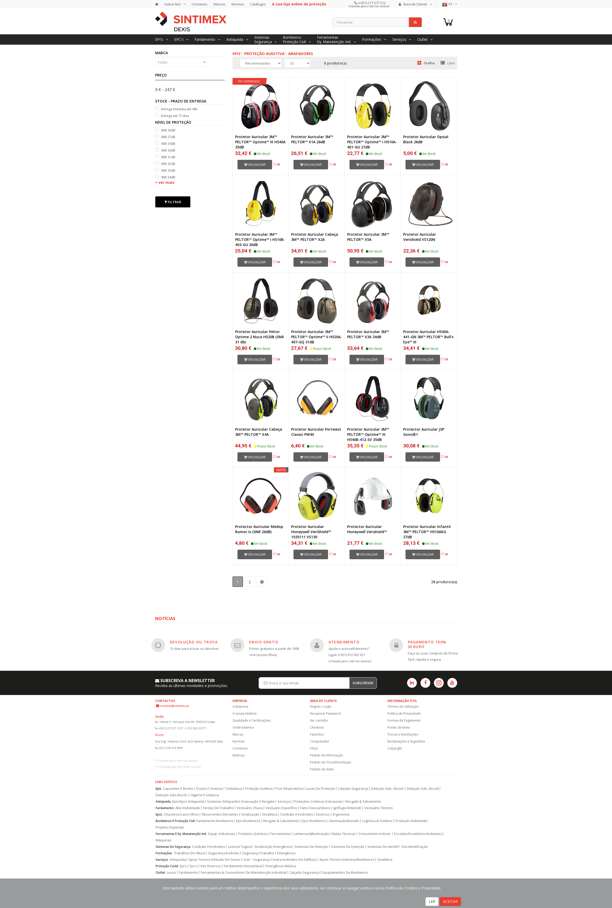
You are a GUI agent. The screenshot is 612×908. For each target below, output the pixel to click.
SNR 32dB (165, 163)
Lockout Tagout (240, 846)
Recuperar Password (325, 713)
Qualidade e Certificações (252, 720)
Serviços (284, 801)
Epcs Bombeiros (314, 821)
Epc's (194, 866)
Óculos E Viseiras (209, 788)
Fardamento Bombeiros (214, 821)
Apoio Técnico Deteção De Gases (215, 859)
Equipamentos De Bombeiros (345, 872)
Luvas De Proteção (320, 788)
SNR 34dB (165, 177)
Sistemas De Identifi (383, 846)
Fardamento (165, 808)
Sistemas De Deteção (311, 846)
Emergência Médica (280, 866)
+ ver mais (164, 182)
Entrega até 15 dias (172, 115)
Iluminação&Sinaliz (344, 821)
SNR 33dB (165, 170)
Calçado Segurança (353, 788)
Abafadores (300, 53)
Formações (164, 853)
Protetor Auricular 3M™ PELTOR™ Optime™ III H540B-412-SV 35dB (368, 434)
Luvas (171, 872)
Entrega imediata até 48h (176, 108)
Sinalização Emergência (273, 846)
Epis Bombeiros (248, 821)
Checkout (317, 727)
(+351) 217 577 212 (371, 3)
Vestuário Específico (281, 808)
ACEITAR (450, 901)
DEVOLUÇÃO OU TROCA (194, 641)
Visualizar (255, 164)
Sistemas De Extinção (347, 846)
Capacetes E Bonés (178, 788)
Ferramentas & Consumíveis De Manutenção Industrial (243, 872)
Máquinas (163, 840)
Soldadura (234, 788)
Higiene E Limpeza (204, 795)
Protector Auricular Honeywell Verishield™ (367, 529)
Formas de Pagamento (404, 720)
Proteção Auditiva (264, 53)
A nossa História (245, 713)
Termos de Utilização (403, 706)
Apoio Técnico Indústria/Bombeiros (347, 859)
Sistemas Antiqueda (223, 801)
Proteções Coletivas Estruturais (318, 801)
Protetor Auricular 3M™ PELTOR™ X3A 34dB (368, 334)
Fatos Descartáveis (315, 808)
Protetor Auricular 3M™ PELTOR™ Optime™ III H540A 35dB (260, 141)
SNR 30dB (165, 150)
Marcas (219, 4)
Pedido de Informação (326, 755)
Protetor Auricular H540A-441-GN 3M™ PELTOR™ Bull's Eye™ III (428, 336)
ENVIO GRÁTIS (264, 641)
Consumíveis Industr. (375, 833)
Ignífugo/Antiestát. (347, 808)
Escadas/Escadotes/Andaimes (418, 833)
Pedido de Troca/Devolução (330, 762)
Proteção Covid (167, 866)
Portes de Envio (398, 727)
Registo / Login (320, 706)
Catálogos (258, 4)
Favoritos (317, 734)
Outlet (160, 872)
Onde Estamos (243, 727)
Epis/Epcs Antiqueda (188, 801)
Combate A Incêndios (296, 814)
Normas (238, 4)
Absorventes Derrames (220, 814)
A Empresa (240, 706)
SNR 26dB (165, 130)
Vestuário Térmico (378, 808)
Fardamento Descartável (243, 866)
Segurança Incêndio (223, 853)
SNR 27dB (165, 136)
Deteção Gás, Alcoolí (423, 788)
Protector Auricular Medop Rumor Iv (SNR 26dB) (259, 529)
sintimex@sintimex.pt (174, 706)
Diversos (323, 814)
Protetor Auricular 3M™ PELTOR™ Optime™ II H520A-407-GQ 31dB (316, 336)
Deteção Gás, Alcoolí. (387, 788)
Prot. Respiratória (289, 788)
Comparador (319, 741)
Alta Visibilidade (187, 808)
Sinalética (269, 814)
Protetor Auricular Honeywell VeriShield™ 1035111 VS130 (311, 531)
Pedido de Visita (322, 769)
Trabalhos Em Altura (189, 853)
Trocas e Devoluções (402, 734)
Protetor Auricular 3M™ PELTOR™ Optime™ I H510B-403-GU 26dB (260, 239)
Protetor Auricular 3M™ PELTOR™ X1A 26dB (312, 139)
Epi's (183, 866)
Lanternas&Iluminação (311, 833)
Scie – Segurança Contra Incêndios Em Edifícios (280, 859)
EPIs (237, 53)
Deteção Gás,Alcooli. (172, 795)
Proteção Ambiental (410, 821)
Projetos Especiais (170, 827)
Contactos (200, 4)
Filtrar (172, 202)
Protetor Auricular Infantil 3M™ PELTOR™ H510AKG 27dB (427, 531)
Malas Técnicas (344, 833)
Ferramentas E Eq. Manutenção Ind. (181, 833)
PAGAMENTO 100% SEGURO (427, 644)
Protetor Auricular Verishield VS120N (419, 237)
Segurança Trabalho (258, 853)
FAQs (314, 748)
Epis (158, 788)
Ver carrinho (319, 720)
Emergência (286, 853)
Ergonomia (341, 814)
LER (432, 901)
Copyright (394, 748)
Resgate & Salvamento (363, 801)
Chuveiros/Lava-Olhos (181, 814)
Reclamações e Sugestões (406, 741)
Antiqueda (163, 801)
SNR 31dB (165, 156)
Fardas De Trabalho (218, 808)
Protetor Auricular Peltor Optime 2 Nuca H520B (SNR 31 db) (259, 336)
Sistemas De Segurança (173, 846)
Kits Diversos (211, 866)
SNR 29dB (165, 143)
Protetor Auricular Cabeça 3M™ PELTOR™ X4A (258, 432)
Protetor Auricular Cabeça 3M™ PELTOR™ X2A (314, 237)
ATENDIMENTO (344, 641)
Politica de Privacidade (404, 713)
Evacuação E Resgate (258, 801)
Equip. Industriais (221, 833)
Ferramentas (281, 833)
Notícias (238, 755)
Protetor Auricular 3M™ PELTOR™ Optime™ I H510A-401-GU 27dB (372, 141)
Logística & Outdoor (377, 821)
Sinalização (250, 814)
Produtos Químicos (253, 833)
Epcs (159, 814)
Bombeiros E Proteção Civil (175, 821)
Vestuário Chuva (250, 808)
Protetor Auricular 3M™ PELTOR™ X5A (368, 237)
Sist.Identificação (414, 846)
